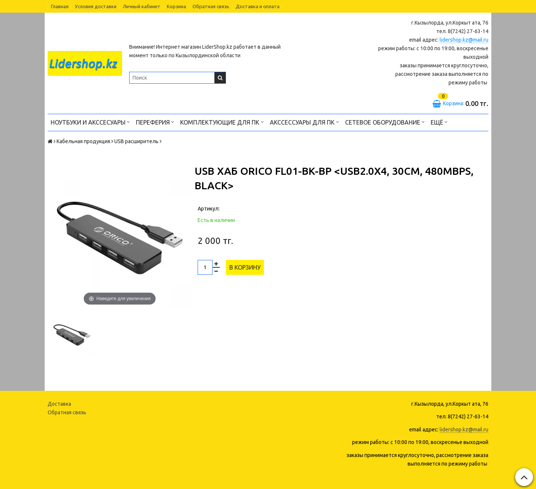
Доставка (59, 404)
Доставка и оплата (258, 6)
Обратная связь (210, 6)
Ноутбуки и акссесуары (90, 121)
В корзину (245, 267)
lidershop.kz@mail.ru (464, 40)
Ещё (439, 121)
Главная (59, 6)
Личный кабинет (141, 6)
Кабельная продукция (83, 141)
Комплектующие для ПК (222, 121)
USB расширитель (136, 141)
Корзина (176, 6)
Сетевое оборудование (385, 121)
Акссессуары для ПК (304, 121)
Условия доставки (96, 6)
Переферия (155, 121)
